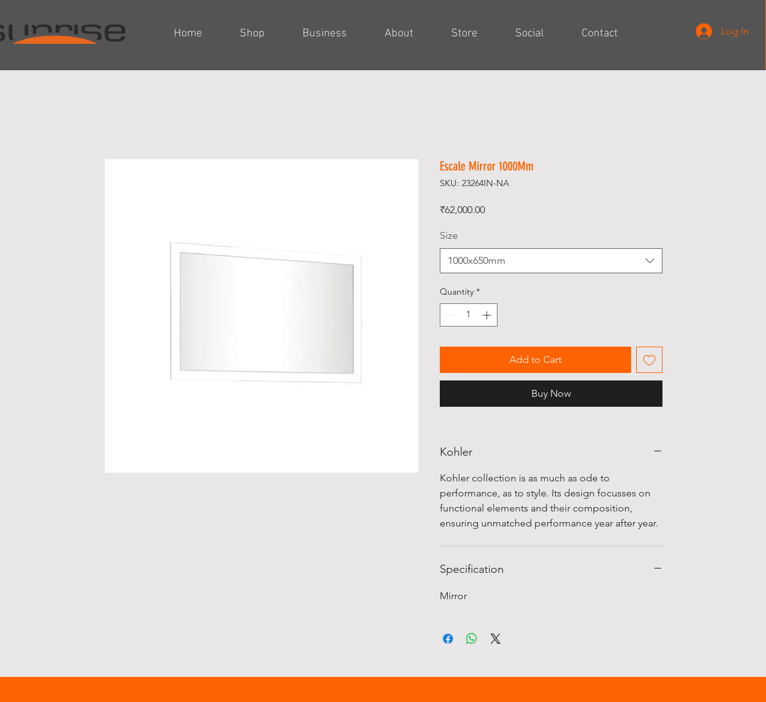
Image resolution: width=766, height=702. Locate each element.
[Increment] (488, 315)
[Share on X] (495, 638)
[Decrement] (449, 315)
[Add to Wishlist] (649, 360)
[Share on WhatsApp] (471, 638)
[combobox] (551, 260)
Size (449, 235)
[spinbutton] (468, 315)
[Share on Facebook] (447, 638)
